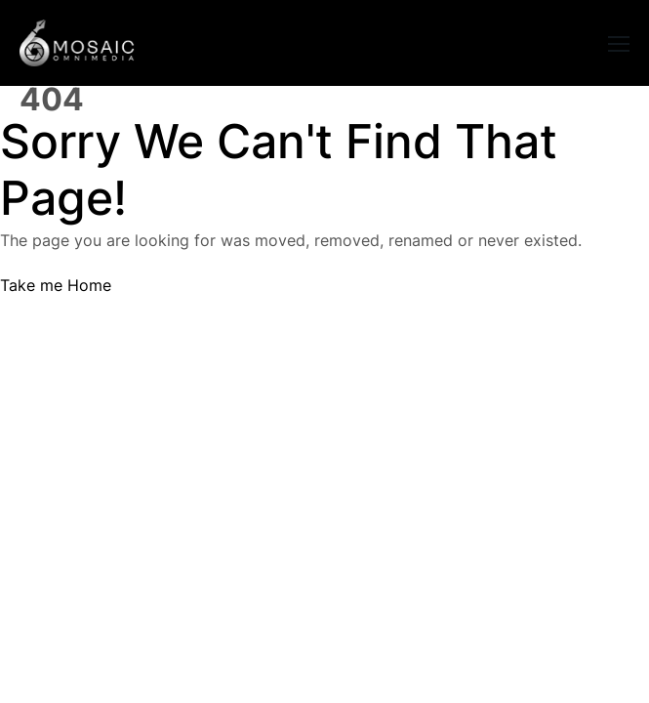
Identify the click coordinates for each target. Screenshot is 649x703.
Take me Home (55, 285)
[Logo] (77, 43)
